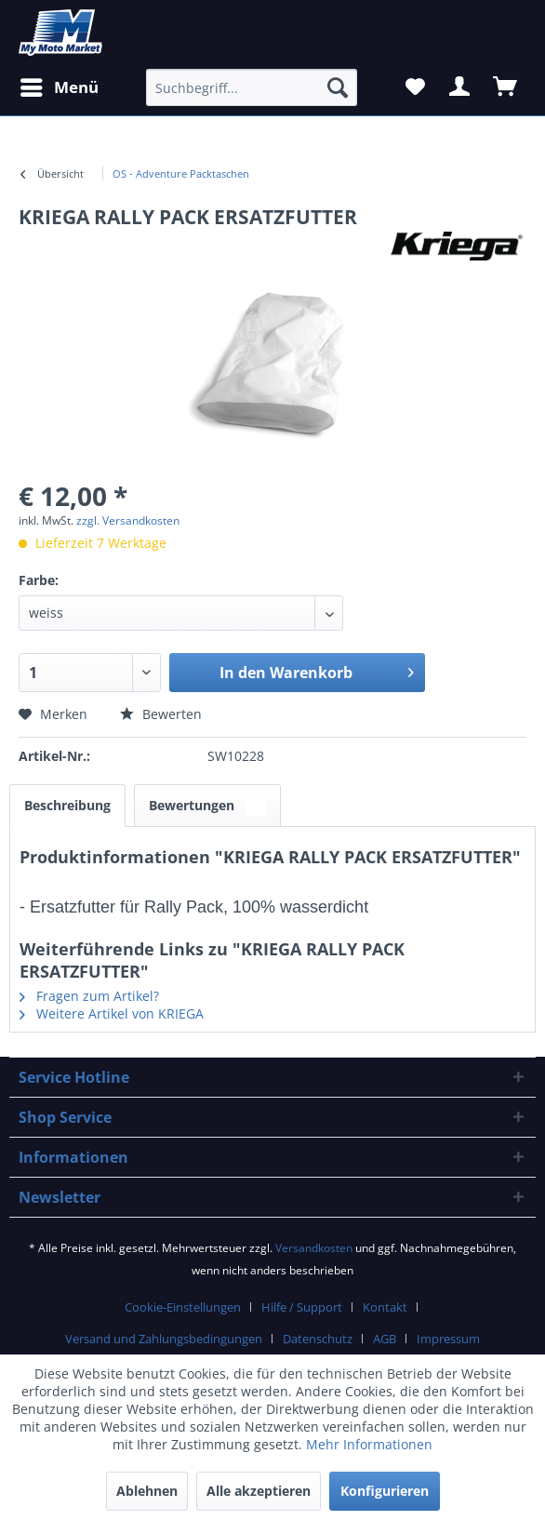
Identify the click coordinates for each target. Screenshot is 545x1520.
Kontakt (385, 1307)
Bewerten (161, 714)
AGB (384, 1338)
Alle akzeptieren (258, 1491)
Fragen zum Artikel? (89, 996)
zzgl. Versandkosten (127, 520)
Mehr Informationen (369, 1444)
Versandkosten (313, 1248)
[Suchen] (337, 87)
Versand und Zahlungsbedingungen (163, 1338)
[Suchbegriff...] (251, 87)
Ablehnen (147, 1491)
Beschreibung (67, 805)
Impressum (448, 1338)
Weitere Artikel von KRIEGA (112, 1013)
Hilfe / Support (301, 1307)
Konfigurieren (384, 1491)
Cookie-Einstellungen (183, 1307)
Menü (59, 85)
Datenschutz (317, 1338)
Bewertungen (207, 805)
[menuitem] (181, 173)
